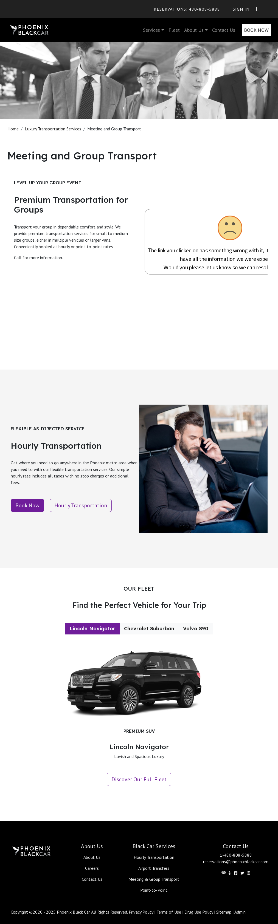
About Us (91, 857)
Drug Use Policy (198, 912)
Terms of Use (168, 912)
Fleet (174, 30)
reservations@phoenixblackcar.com (235, 861)
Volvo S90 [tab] (195, 628)
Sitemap (223, 912)
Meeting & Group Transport (153, 879)
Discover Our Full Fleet (139, 779)
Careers (92, 868)
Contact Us (223, 30)
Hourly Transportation (154, 857)
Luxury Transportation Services (53, 128)
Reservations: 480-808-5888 (187, 9)
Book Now (256, 30)
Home (13, 128)
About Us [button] (194, 30)
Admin (240, 912)
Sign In (241, 9)
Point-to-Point (153, 890)
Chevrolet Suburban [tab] (149, 628)
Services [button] (151, 30)
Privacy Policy (141, 912)
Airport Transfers (153, 868)
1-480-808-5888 (236, 855)
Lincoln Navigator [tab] (92, 628)
